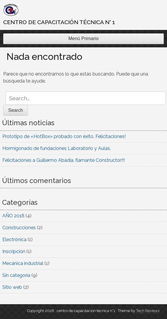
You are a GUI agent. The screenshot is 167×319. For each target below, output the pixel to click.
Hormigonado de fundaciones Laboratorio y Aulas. (56, 148)
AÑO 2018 (13, 215)
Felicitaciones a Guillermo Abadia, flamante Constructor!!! (63, 160)
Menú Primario (83, 38)
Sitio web (12, 287)
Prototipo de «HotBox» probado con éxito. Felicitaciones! (64, 136)
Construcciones (19, 227)
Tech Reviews (147, 311)
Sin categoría (16, 275)
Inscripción (13, 251)
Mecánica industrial (22, 263)
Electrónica (14, 239)
